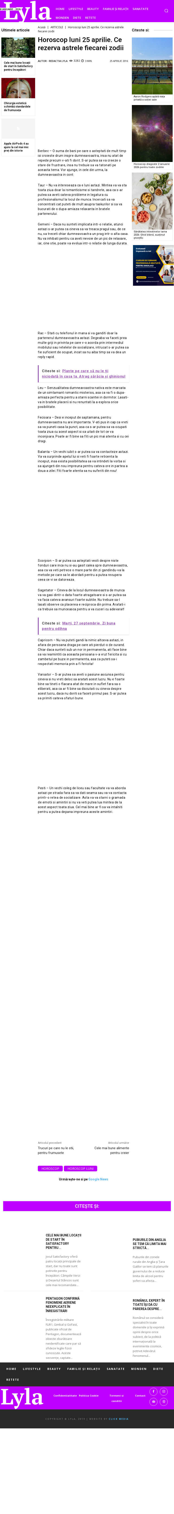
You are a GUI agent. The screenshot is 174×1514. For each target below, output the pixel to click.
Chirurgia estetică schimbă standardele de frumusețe (17, 107)
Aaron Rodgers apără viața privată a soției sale (149, 98)
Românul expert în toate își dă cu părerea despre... (149, 1304)
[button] (166, 11)
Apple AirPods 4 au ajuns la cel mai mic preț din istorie (16, 147)
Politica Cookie (89, 1395)
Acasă (42, 27)
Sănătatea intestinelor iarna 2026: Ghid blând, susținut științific (150, 234)
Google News (98, 1179)
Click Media (119, 1418)
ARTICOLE (57, 27)
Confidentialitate (65, 1395)
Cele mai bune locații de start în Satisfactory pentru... (63, 1241)
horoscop (50, 1168)
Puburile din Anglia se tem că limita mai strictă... (149, 1244)
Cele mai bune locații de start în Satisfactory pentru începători (18, 66)
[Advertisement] (83, 106)
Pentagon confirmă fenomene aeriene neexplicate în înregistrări (63, 1305)
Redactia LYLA (58, 61)
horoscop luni (81, 1168)
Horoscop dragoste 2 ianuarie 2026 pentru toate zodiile (151, 166)
